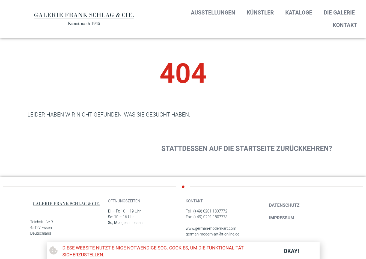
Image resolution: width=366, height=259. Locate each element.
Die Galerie (339, 12)
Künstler (260, 12)
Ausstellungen (213, 12)
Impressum (281, 217)
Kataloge (298, 12)
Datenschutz (284, 205)
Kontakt (345, 25)
